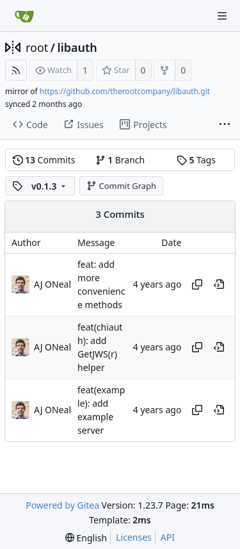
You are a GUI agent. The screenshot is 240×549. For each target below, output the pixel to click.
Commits (44, 160)
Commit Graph (121, 186)
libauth (77, 47)
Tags (196, 160)
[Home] (24, 16)
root (37, 47)
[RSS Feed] (16, 70)
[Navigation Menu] (222, 16)
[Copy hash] (197, 284)
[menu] (86, 538)
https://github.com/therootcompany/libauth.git (125, 91)
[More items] (224, 125)
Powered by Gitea (62, 505)
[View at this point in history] (218, 284)
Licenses (134, 537)
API (168, 537)
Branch (120, 160)
